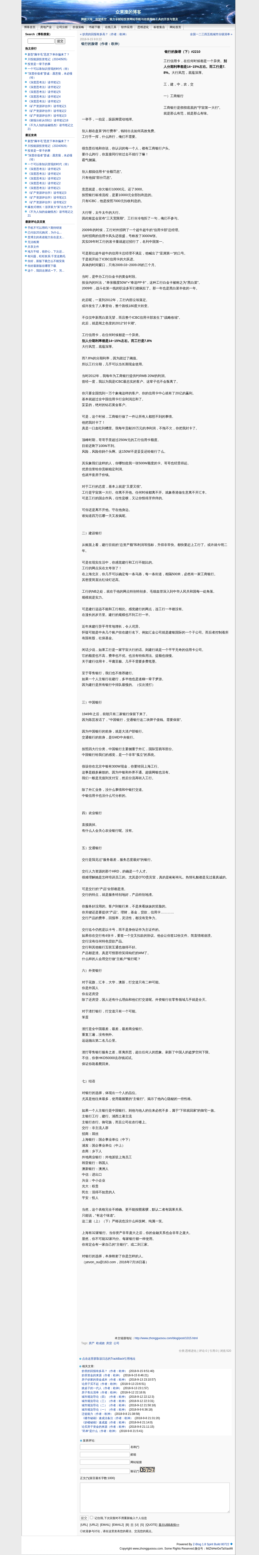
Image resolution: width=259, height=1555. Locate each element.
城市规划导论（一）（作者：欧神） (104, 1409)
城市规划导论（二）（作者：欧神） (104, 1405)
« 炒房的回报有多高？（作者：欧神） (104, 34)
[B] (127, 1524)
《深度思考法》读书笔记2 (44, 87)
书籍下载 (94, 27)
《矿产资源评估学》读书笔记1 (47, 106)
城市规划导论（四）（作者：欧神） (104, 1396)
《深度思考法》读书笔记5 (44, 92)
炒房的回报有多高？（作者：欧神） (104, 1371)
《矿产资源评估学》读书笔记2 (47, 111)
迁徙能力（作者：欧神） (97, 1414)
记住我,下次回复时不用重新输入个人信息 (121, 1518)
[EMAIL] (105, 1524)
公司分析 (62, 27)
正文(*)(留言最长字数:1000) (97, 1478)
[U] (137, 1524)
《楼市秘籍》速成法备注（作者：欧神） (107, 1418)
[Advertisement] (122, 82)
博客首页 (29, 27)
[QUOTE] (151, 1524)
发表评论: (89, 1440)
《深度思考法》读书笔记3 (44, 101)
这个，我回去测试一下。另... (46, 270)
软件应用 (127, 27)
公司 (116, 1343)
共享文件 (33, 246)
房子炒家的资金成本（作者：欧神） (104, 1379)
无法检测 (33, 242)
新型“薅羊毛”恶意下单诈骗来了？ (49, 54)
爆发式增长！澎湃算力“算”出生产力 (50, 207)
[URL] (84, 1524)
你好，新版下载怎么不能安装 (46, 261)
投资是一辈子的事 (39, 64)
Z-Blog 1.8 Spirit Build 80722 (211, 1544)
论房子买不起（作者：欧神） (100, 1384)
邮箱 (133, 1454)
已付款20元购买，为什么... (45, 232)
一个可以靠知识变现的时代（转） (49, 68)
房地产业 (46, 27)
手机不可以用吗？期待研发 (45, 227)
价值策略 (78, 27)
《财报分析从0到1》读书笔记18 (48, 120)
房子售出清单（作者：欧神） (100, 1392)
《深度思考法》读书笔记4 (44, 96)
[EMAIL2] (118, 1524)
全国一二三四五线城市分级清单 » (211, 34)
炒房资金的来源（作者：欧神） (102, 1375)
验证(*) (134, 1471)
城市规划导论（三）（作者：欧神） (104, 1401)
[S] (142, 1524)
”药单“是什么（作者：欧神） (100, 1431)
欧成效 (100, 1343)
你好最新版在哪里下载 (42, 265)
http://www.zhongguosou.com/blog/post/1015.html (166, 1338)
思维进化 (143, 27)
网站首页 (175, 27)
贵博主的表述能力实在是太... (46, 237)
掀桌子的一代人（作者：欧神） (102, 1388)
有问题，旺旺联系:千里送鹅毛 (46, 256)
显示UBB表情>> (169, 1524)
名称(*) (134, 1447)
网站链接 (136, 1462)
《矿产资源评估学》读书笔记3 (47, 115)
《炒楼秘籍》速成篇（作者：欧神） (104, 1422)
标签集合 (159, 27)
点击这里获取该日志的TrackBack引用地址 (108, 1358)
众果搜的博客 (128, 12)
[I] (132, 1524)
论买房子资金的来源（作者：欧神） (104, 1426)
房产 (92, 1343)
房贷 (109, 1343)
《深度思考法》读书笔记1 (44, 82)
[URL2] (94, 1524)
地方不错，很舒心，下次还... (46, 251)
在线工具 (110, 27)
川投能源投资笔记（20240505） (48, 59)
